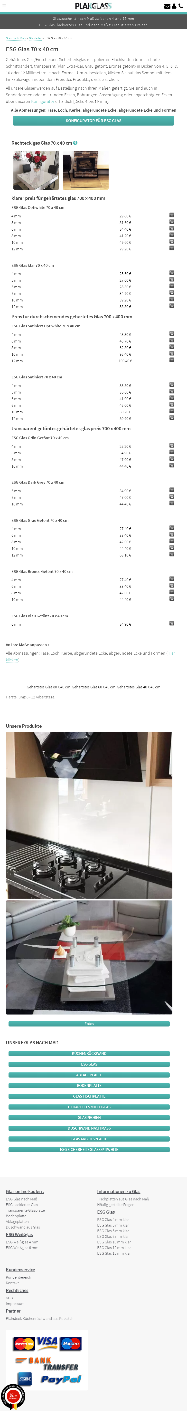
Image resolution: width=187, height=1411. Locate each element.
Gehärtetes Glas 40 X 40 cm (138, 687)
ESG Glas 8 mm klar (113, 1236)
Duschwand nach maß (89, 1128)
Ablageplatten (17, 1221)
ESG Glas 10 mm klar (114, 1242)
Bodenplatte (89, 1085)
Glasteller (35, 38)
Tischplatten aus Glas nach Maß (123, 1199)
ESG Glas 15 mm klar (114, 1253)
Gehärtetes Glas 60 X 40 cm (93, 687)
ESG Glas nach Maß (21, 1199)
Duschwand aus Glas (23, 1227)
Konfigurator (42, 101)
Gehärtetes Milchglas (89, 1107)
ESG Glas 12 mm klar (114, 1247)
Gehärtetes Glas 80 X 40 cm (48, 687)
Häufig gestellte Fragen (115, 1204)
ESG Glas (89, 1064)
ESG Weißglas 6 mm (22, 1247)
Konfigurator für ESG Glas (94, 120)
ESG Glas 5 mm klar (113, 1225)
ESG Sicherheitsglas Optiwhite (89, 1149)
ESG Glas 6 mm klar (113, 1230)
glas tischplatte (89, 1096)
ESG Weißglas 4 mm (22, 1242)
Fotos (89, 1023)
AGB (9, 1298)
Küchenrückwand (89, 1053)
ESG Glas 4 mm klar (113, 1219)
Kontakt (12, 1282)
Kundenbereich (18, 1277)
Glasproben (89, 1117)
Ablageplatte (89, 1075)
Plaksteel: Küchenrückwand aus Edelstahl (40, 1318)
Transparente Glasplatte (25, 1210)
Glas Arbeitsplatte (89, 1139)
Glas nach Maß (16, 38)
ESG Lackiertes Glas (22, 1204)
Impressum (15, 1303)
